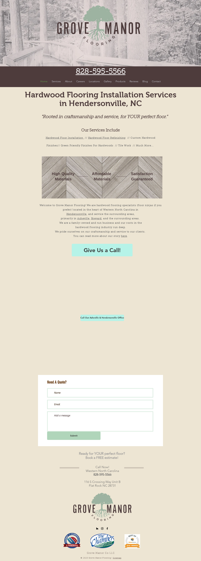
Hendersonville (76, 214)
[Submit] (73, 436)
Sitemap (117, 558)
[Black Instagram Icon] (102, 528)
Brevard (96, 219)
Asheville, (83, 219)
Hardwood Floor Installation (65, 138)
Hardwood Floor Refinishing (107, 138)
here (124, 236)
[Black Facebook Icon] (107, 528)
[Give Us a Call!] (102, 250)
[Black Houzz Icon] (97, 528)
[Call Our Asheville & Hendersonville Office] (102, 318)
